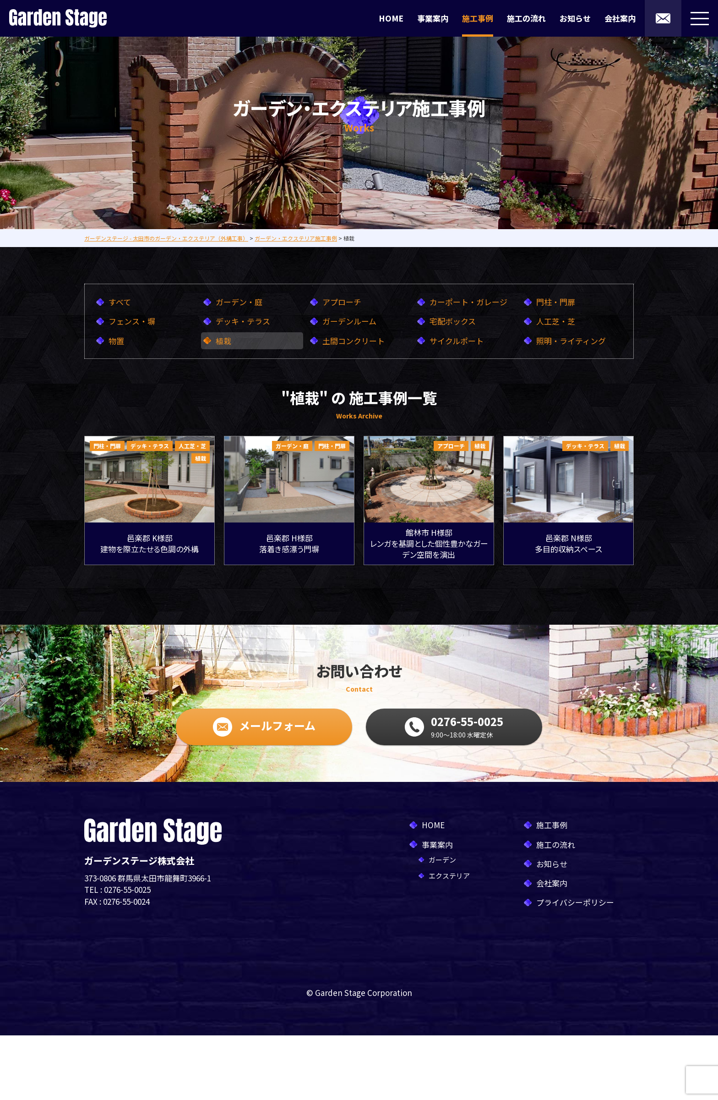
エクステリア (449, 875)
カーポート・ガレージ (468, 302)
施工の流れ (526, 18)
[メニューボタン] (699, 18)
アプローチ (341, 302)
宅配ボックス (453, 321)
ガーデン (442, 859)
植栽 (223, 340)
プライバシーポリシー (575, 902)
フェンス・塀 (132, 321)
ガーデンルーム (349, 321)
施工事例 (477, 18)
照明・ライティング (571, 340)
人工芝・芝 (555, 321)
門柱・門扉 (555, 302)
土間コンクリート (353, 340)
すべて (120, 302)
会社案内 (620, 18)
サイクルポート (457, 340)
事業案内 (432, 18)
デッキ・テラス (243, 321)
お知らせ (575, 18)
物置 (116, 340)
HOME (391, 18)
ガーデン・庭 (239, 302)
